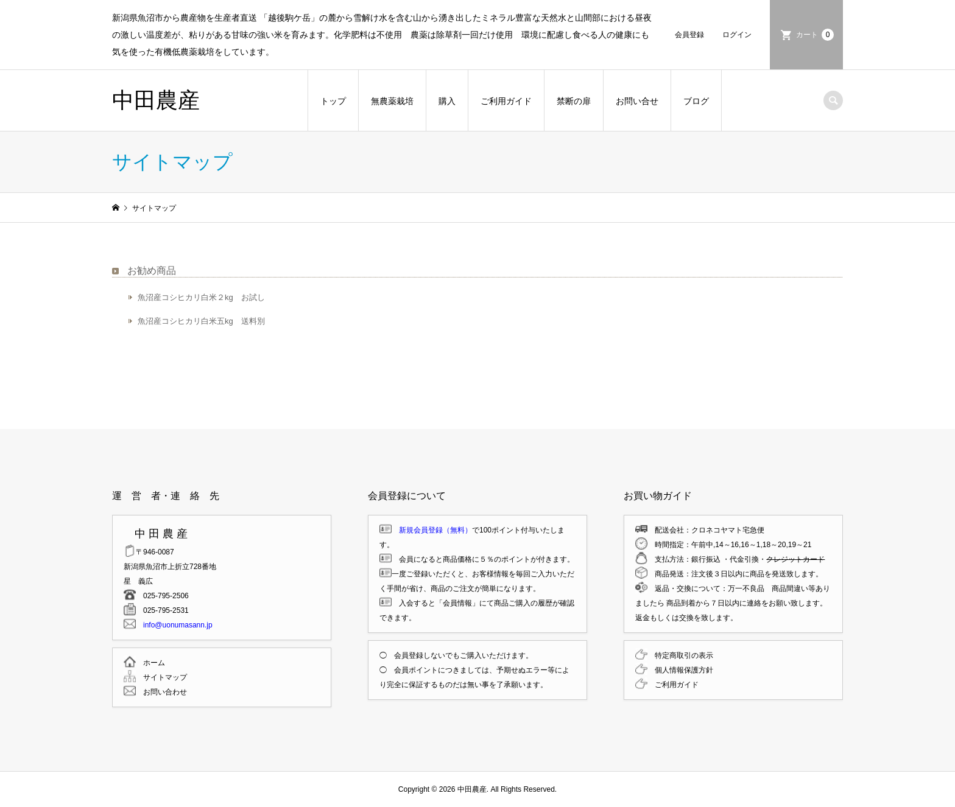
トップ (333, 101)
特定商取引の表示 (680, 655)
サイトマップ (161, 677)
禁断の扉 (574, 101)
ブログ (696, 101)
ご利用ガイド (506, 101)
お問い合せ (637, 101)
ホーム (150, 663)
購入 (447, 101)
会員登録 (689, 34)
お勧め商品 (151, 270)
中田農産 (156, 100)
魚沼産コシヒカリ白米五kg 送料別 (201, 321)
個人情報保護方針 (680, 670)
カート (815, 35)
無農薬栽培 (392, 101)
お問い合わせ (161, 692)
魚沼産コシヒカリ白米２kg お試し (201, 297)
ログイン (737, 34)
